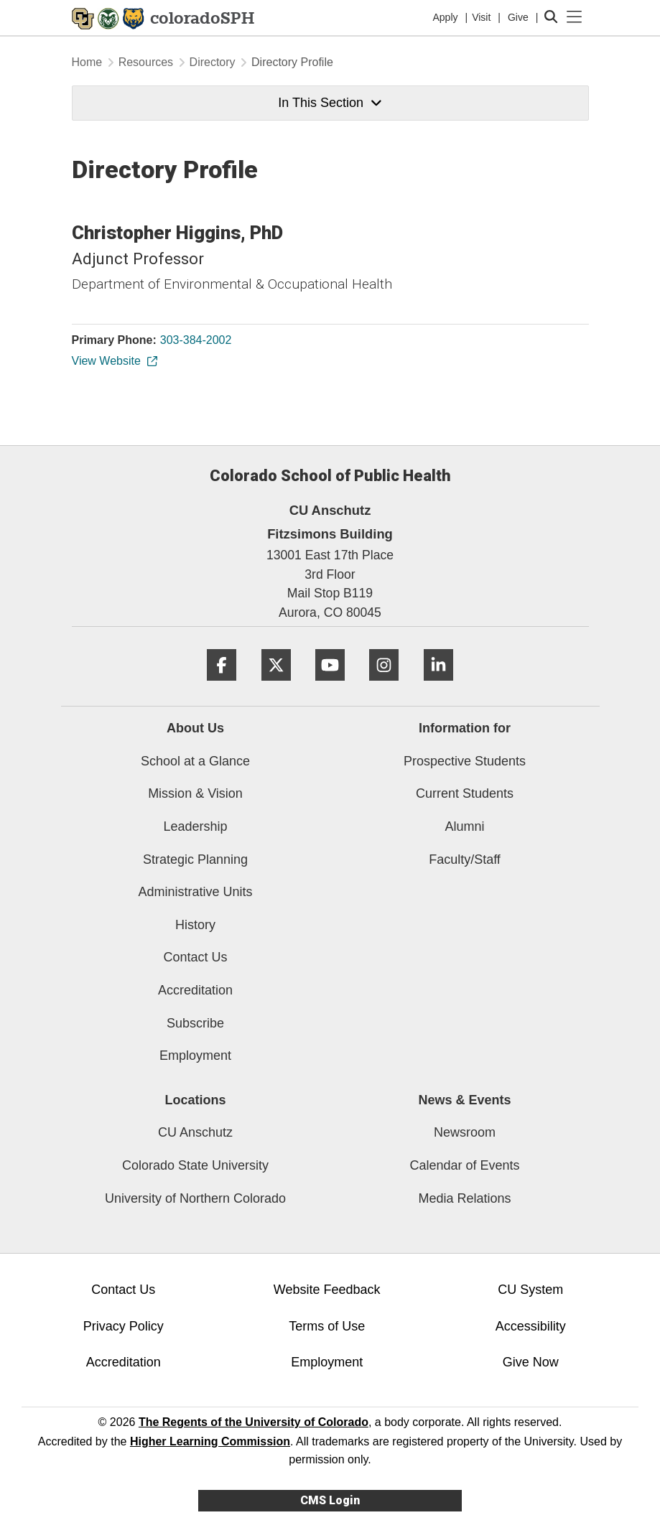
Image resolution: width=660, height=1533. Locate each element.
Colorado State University (195, 1165)
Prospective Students (465, 761)
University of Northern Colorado (195, 1198)
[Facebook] (221, 686)
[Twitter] (276, 686)
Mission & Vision (195, 793)
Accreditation (195, 990)
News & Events (464, 1100)
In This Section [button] (329, 102)
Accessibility (531, 1326)
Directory (213, 62)
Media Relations (464, 1198)
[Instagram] (383, 686)
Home (87, 62)
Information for (465, 728)
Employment (195, 1055)
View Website (114, 361)
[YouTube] (330, 686)
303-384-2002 (196, 340)
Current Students (464, 793)
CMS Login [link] (330, 1500)
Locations (195, 1100)
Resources (145, 62)
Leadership (195, 826)
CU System (530, 1289)
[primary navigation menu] (574, 17)
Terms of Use (327, 1326)
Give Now (531, 1362)
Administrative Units (195, 892)
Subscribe (195, 1023)
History (195, 925)
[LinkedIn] (438, 686)
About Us (195, 728)
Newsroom (465, 1132)
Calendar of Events (464, 1165)
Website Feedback (327, 1289)
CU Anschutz (195, 1132)
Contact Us (195, 957)
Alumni (464, 826)
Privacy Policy (123, 1326)
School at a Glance (195, 761)
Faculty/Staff (465, 859)
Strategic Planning (195, 859)
